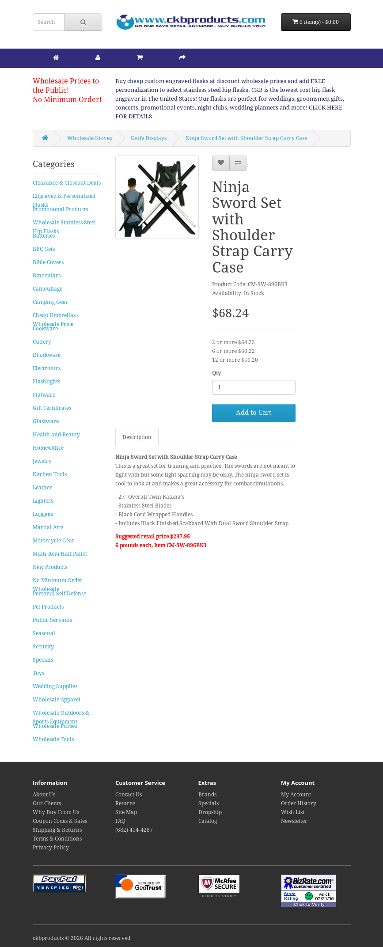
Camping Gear (50, 302)
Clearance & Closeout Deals (67, 183)
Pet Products (48, 607)
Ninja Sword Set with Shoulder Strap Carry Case (246, 138)
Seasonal (44, 633)
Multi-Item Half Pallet (60, 554)
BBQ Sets (44, 249)
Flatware (44, 395)
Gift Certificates (52, 408)
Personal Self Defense (59, 594)
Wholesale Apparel (56, 700)
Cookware (45, 329)
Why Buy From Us (56, 812)
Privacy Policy (51, 848)
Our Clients (47, 803)
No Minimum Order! (67, 99)
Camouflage (47, 289)
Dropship (210, 812)
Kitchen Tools (50, 474)
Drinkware (47, 355)
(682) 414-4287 (134, 830)
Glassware (46, 421)
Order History (298, 803)
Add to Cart (253, 413)
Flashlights (46, 382)
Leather (42, 488)
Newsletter (294, 821)
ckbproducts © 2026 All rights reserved (81, 938)
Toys (38, 673)
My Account (296, 795)
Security (43, 647)
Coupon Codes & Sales (60, 821)
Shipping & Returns (57, 830)
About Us (44, 795)
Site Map (126, 812)
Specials (43, 660)
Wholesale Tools (53, 739)
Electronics (47, 368)
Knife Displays (149, 138)
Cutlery (42, 342)
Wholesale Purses (55, 726)
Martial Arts (48, 527)
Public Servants (52, 620)
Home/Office (48, 448)
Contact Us (128, 795)
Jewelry (42, 461)
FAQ (120, 821)
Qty (216, 373)
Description (137, 437)
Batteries (44, 236)
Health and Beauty (56, 435)
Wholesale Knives (89, 138)
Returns (125, 803)
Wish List (292, 812)
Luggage (43, 514)
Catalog (207, 821)
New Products (50, 567)
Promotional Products (60, 209)
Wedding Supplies (55, 686)
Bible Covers (48, 262)
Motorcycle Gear (54, 541)
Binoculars (47, 276)
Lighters (43, 501)
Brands (207, 795)
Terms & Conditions (57, 839)
